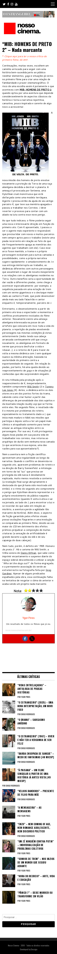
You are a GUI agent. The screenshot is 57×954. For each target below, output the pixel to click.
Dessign (34, 949)
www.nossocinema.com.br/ (18, 630)
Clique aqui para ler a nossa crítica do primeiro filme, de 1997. (24, 58)
